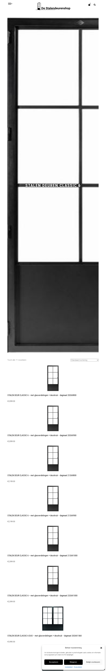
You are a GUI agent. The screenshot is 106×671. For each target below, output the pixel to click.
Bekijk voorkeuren (93, 662)
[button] (101, 648)
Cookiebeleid (69, 667)
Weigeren (73, 662)
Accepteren (53, 662)
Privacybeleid (78, 667)
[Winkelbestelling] (85, 360)
